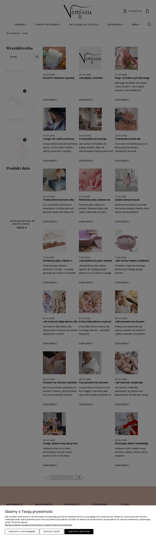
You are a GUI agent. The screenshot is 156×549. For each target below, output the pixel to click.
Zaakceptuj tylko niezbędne (22, 531)
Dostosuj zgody (52, 531)
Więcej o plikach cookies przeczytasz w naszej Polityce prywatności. (39, 525)
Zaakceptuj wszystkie (79, 531)
